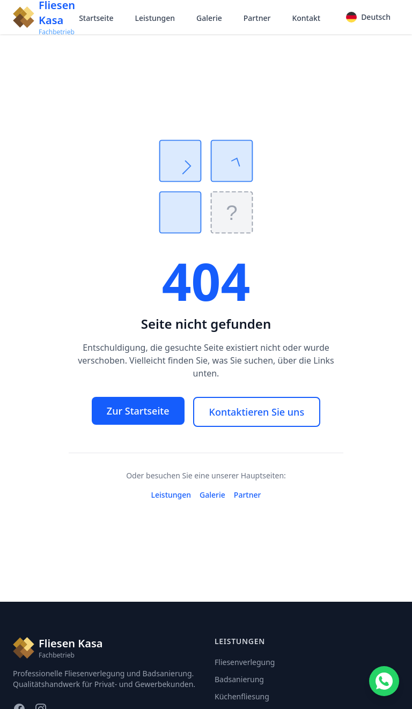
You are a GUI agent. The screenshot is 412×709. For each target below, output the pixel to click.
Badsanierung (239, 679)
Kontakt (306, 18)
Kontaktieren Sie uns (257, 411)
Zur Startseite (138, 410)
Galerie (209, 18)
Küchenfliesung (242, 696)
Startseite (96, 18)
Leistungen (155, 18)
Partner (257, 18)
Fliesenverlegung (245, 662)
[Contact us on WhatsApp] (384, 681)
